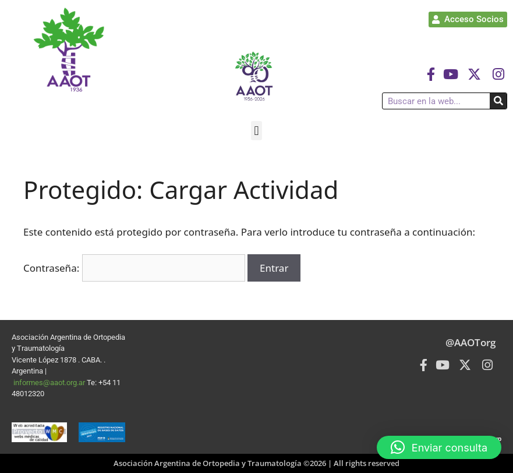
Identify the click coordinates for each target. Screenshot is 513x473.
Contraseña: (134, 268)
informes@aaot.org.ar (50, 382)
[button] (256, 130)
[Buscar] (498, 101)
